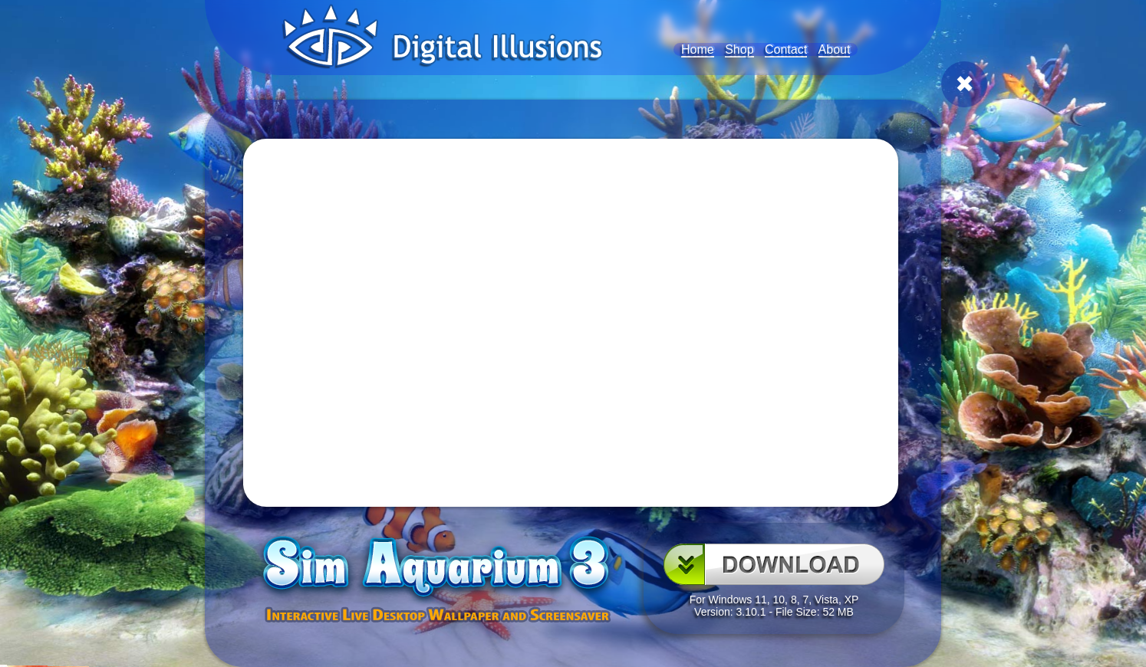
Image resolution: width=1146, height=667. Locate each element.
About (834, 49)
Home (697, 49)
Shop (739, 49)
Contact (786, 49)
